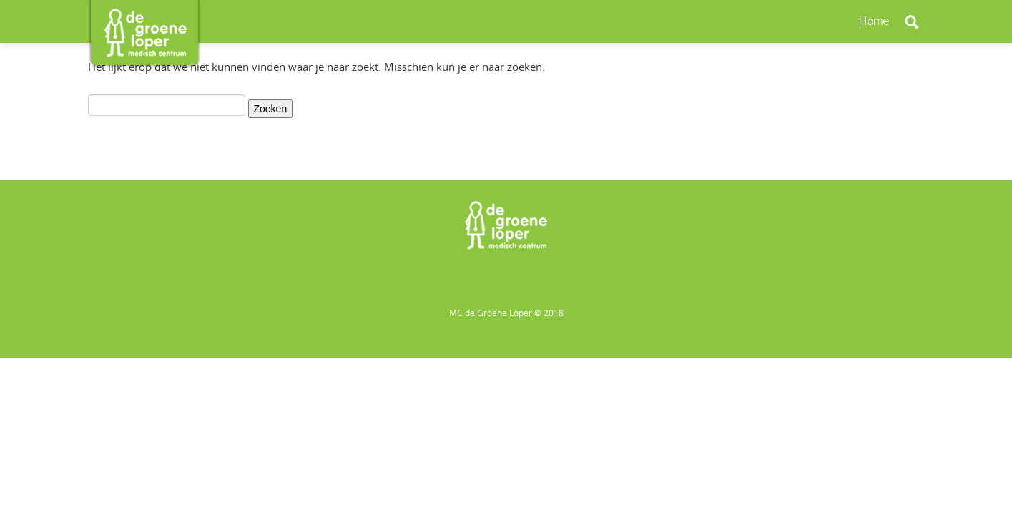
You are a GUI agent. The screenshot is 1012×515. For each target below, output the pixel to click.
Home (875, 21)
